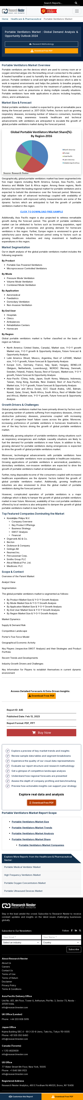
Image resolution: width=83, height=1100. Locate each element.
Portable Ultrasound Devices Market (23, 890)
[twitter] (80, 931)
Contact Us (7, 970)
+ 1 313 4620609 (10, 1050)
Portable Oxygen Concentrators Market (25, 883)
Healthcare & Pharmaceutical (26, 18)
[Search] (76, 3)
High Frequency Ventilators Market (22, 874)
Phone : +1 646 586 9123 (14, 1070)
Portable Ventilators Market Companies (41, 845)
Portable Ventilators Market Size (30, 821)
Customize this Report (21, 1096)
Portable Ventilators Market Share (31, 839)
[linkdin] (76, 931)
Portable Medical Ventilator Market (22, 867)
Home (5, 18)
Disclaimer (7, 981)
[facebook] (72, 931)
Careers (6, 966)
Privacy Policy (9, 985)
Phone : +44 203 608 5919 (15, 1019)
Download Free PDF (41, 50)
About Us (6, 963)
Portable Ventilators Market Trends (32, 827)
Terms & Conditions (11, 989)
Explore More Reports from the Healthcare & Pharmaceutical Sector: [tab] (38, 858)
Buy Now (41, 732)
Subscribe (74, 949)
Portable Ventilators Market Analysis (33, 833)
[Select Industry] (21, 942)
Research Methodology (41, 44)
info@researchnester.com (15, 1007)
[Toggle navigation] (77, 11)
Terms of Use (8, 974)
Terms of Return (10, 978)
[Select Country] (61, 942)
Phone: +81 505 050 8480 (15, 1035)
